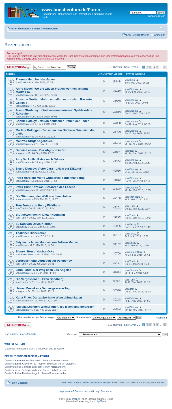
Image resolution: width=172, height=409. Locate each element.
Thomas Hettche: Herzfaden (35, 79)
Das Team (67, 382)
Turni (23, 208)
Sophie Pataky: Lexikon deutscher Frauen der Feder (52, 121)
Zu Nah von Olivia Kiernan (34, 224)
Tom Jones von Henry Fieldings (38, 205)
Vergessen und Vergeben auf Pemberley (44, 260)
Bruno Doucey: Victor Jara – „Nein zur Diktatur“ (49, 168)
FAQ (128, 34)
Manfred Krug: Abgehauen (34, 141)
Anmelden (159, 34)
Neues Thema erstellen (17, 67)
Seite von (132, 67)
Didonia (24, 95)
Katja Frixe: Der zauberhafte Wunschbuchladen (49, 297)
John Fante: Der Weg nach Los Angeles (43, 270)
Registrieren (142, 34)
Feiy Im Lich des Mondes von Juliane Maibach (48, 242)
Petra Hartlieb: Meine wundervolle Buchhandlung (50, 177)
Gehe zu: (72, 334)
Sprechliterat (27, 254)
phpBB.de (101, 401)
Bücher (36, 28)
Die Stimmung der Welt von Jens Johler (43, 196)
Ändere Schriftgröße (162, 28)
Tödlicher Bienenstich (31, 233)
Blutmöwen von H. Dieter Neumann (40, 214)
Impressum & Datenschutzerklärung (79, 391)
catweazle (25, 199)
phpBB (74, 399)
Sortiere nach (96, 317)
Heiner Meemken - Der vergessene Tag (43, 288)
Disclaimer (106, 391)
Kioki (23, 82)
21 (165, 67)
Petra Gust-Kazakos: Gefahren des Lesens (45, 187)
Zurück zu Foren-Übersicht (21, 334)
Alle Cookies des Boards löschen (93, 382)
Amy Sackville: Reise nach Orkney (40, 159)
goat (22, 153)
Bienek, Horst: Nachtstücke (35, 251)
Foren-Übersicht (20, 28)
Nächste (160, 317)
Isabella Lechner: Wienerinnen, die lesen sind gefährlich (55, 306)
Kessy (23, 227)
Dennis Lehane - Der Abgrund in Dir (41, 150)
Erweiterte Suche (155, 16)
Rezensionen (50, 28)
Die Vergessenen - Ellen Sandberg (39, 279)
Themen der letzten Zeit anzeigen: (46, 317)
